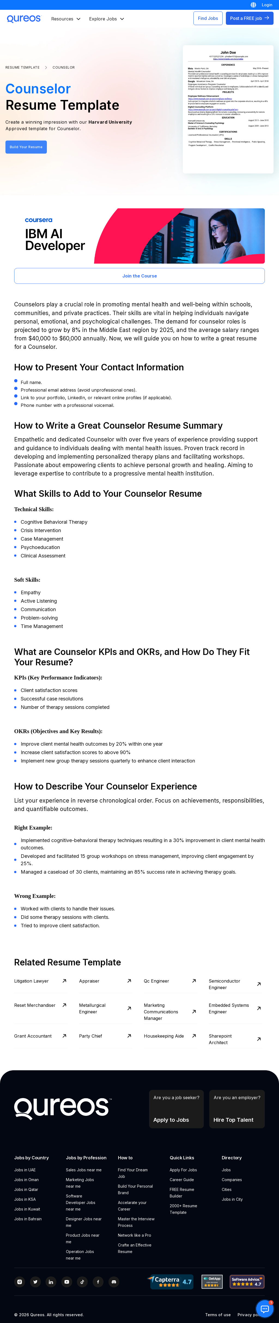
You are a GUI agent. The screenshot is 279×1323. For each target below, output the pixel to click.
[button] (265, 1309)
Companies (232, 1179)
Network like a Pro (134, 1235)
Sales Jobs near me (84, 1169)
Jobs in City (232, 1199)
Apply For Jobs (183, 1169)
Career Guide (182, 1179)
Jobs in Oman (26, 1179)
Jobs (226, 1169)
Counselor (64, 67)
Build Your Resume (26, 147)
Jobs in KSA (25, 1199)
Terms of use (218, 1314)
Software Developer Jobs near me (80, 1202)
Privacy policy (251, 1314)
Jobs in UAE (25, 1169)
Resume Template (22, 67)
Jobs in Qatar (26, 1189)
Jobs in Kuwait (27, 1209)
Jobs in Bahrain (28, 1219)
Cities (227, 1189)
